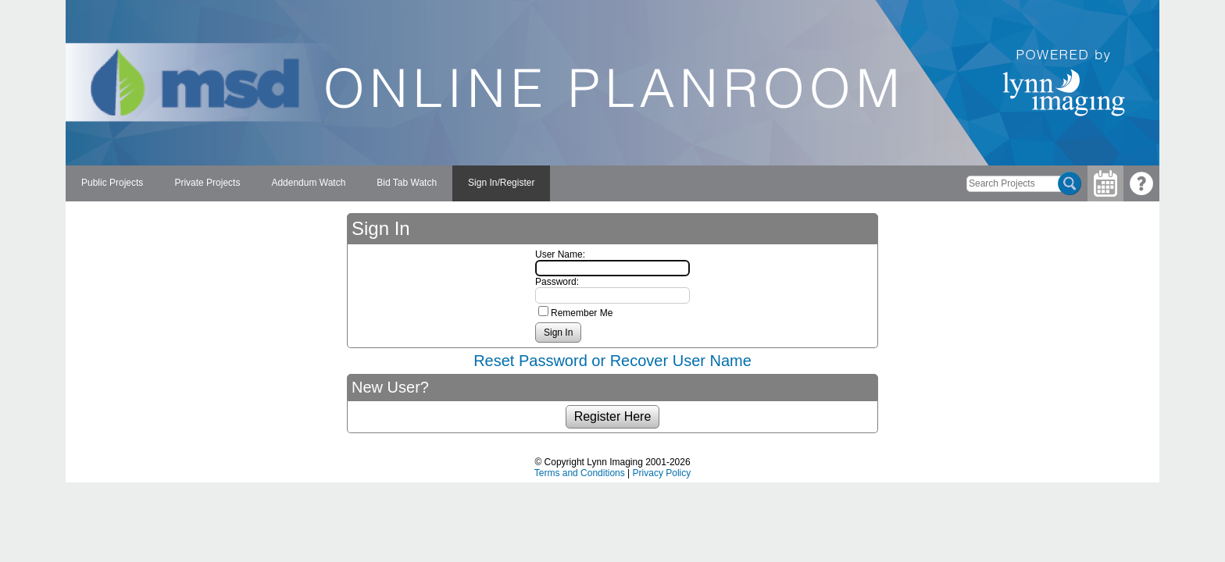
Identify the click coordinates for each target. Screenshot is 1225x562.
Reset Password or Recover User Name (612, 360)
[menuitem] (112, 183)
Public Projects (112, 182)
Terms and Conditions (579, 473)
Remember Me (581, 313)
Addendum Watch (308, 182)
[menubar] (308, 183)
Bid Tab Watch (407, 182)
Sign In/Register (501, 182)
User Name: (560, 254)
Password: (557, 281)
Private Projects (207, 182)
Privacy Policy (662, 473)
